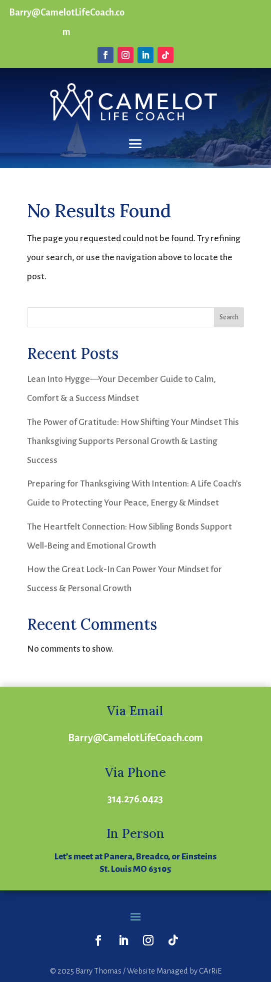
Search (229, 317)
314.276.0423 (135, 798)
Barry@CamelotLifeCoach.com (135, 737)
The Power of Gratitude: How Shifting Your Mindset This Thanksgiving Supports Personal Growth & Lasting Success (133, 441)
